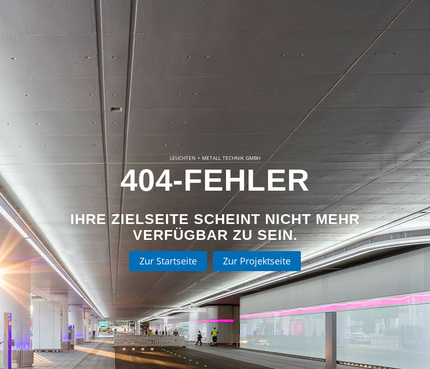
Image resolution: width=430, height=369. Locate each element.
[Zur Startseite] (168, 261)
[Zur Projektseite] (257, 261)
